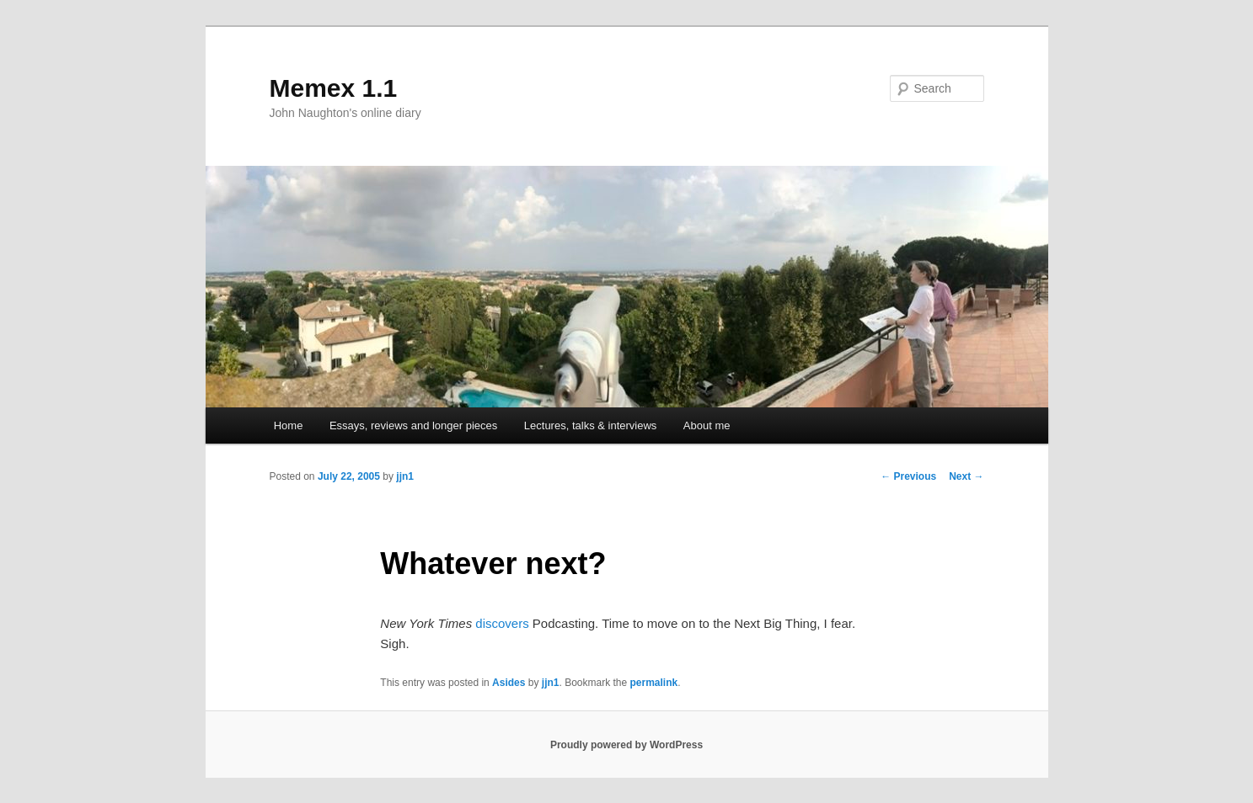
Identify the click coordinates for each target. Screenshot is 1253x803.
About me (707, 425)
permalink (654, 683)
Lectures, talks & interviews (590, 425)
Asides (508, 683)
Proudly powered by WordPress (626, 745)
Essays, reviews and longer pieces (413, 425)
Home (288, 425)
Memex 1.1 (334, 88)
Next (966, 476)
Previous (908, 476)
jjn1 (405, 476)
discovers (501, 623)
